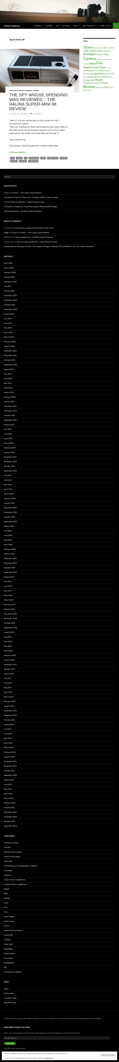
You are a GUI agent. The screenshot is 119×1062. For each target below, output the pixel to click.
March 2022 (9, 443)
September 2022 (10, 420)
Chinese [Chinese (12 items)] (85, 64)
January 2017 (9, 706)
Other (75, 26)
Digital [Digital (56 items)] (92, 63)
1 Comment (37, 114)
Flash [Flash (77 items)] (102, 67)
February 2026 (10, 272)
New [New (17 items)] (100, 77)
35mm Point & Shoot (12, 856)
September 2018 (10, 627)
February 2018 (10, 655)
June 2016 (8, 734)
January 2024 (9, 346)
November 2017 (10, 664)
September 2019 (10, 572)
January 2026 (9, 277)
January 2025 (9, 291)
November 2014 (10, 817)
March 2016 (9, 747)
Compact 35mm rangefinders (15, 884)
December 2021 (10, 457)
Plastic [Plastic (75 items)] (99, 79)
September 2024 (10, 309)
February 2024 (10, 341)
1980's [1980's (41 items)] (86, 50)
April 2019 (8, 595)
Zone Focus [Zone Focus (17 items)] (87, 90)
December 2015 (10, 761)
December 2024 (10, 295)
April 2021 (8, 489)
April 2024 (8, 332)
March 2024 (9, 337)
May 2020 (8, 540)
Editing (6, 898)
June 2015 (8, 784)
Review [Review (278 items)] (89, 86)
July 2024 (8, 318)
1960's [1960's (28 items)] (106, 48)
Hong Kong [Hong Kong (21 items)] (87, 74)
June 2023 (8, 378)
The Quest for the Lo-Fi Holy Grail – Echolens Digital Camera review (31, 197)
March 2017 (9, 697)
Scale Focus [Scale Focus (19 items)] (100, 87)
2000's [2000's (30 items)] (100, 51)
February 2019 (10, 604)
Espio (6, 903)
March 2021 (9, 494)
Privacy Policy (105, 26)
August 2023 (9, 369)
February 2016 (10, 752)
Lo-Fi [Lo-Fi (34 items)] (111, 73)
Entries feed (8, 993)
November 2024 (10, 300)
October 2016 (9, 720)
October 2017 (9, 669)
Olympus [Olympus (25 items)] (87, 80)
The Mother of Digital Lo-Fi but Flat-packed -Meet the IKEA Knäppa (30, 206)
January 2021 (9, 503)
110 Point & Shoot (16, 90)
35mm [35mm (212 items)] (88, 47)
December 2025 (10, 281)
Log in (6, 989)
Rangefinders (9, 963)
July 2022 (8, 429)
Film (57, 26)
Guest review (9, 921)
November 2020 (10, 512)
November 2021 (10, 461)
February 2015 (10, 803)
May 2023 (8, 383)
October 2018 (9, 623)
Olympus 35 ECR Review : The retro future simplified (73, 246)
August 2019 (9, 577)
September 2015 (10, 775)
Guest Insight (9, 916)
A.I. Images (66, 26)
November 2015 (10, 766)
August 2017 (9, 674)
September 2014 (10, 826)
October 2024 (9, 305)
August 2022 (9, 424)
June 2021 (8, 480)
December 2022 (10, 406)
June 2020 (8, 535)
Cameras (37, 26)
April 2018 (8, 651)
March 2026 (9, 268)
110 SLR (7, 847)
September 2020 (10, 521)
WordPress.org (10, 1002)
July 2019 (8, 581)
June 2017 (8, 683)
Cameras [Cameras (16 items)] (99, 59)
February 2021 (10, 498)
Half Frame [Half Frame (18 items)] (94, 71)
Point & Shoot (9, 953)
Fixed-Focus (52, 158)
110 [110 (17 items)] (94, 48)
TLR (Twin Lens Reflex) (12, 972)
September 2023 (10, 365)
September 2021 (10, 471)
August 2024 (9, 314)
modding (49, 26)
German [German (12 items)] (108, 68)
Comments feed (10, 998)
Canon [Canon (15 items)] (105, 59)
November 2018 (10, 618)
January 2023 (9, 401)
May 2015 (8, 789)
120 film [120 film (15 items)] (99, 48)
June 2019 (8, 586)
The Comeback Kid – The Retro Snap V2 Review (23, 211)
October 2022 (9, 415)
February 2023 (10, 397)
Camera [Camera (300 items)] (89, 58)
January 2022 (9, 452)
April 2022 (8, 438)
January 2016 (9, 757)
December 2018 (10, 614)
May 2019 (8, 591)
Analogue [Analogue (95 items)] (89, 54)
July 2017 (8, 678)
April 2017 (8, 692)
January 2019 (9, 609)
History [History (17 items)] (107, 71)
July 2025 (8, 286)
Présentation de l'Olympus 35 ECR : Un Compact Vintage (26, 246)
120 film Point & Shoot (13, 852)
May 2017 (8, 687)
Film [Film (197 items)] (99, 63)
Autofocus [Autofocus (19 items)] (99, 54)
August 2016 (9, 724)
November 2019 (10, 563)
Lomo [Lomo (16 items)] (85, 77)
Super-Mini (33, 161)
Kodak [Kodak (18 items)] (106, 74)
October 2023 (9, 360)
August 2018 (9, 632)
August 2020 (9, 526)
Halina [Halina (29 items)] (101, 70)
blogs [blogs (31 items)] (106, 54)
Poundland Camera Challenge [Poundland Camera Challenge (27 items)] (95, 83)
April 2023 (8, 388)
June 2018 (8, 641)
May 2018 (8, 646)
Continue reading (18, 152)
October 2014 (9, 821)
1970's (19, 158)
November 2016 (10, 715)
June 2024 (8, 323)
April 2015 (8, 794)
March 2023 (9, 392)
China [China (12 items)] (109, 59)
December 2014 (10, 812)
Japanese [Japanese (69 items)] (98, 73)
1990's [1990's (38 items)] (93, 50)
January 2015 (9, 807)
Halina (36, 90)
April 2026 (8, 263)
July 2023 (8, 374)
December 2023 (10, 351)
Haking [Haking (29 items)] (86, 70)
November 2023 (10, 355)
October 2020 (9, 517)
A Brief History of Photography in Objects (20, 866)
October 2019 (9, 567)
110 (12, 158)
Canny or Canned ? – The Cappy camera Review (23, 193)
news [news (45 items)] (104, 76)
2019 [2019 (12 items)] (108, 51)
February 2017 (10, 701)
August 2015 (9, 780)
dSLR (6, 893)
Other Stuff (8, 944)
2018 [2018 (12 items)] (105, 51)
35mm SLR (8, 861)
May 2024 (8, 328)
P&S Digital (8, 949)
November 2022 (10, 411)
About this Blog (89, 26)
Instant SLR (8, 935)
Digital (6, 889)
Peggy (6, 232)
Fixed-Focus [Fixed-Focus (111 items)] (91, 67)
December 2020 (10, 508)
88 (26, 158)
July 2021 (8, 475)
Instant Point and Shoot (13, 930)
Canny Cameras (12, 25)
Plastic (23, 161)
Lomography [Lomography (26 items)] (92, 77)
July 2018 (8, 637)
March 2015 (9, 798)
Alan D (26, 114)
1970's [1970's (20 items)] (111, 48)
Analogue (34, 158)
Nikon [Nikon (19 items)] (110, 77)
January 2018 (9, 660)
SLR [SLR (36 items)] (106, 87)
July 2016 (8, 729)
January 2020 (9, 554)
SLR (5, 967)
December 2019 (10, 558)
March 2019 (9, 600)
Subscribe (10, 1043)
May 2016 (8, 738)
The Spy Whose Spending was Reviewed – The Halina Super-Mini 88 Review (38, 102)
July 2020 (8, 531)
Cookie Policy (48, 1058)
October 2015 (9, 770)
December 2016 (10, 710)
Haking (64, 158)
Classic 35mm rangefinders (14, 880)
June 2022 (8, 434)
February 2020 (10, 549)
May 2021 (8, 484)
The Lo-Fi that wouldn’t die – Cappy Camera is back (24, 202)
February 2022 (10, 448)
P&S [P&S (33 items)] (93, 80)
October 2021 (9, 466)
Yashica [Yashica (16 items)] (111, 87)
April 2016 (8, 743)
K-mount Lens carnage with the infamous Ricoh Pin (33, 228)
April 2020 (8, 544)
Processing (8, 958)
